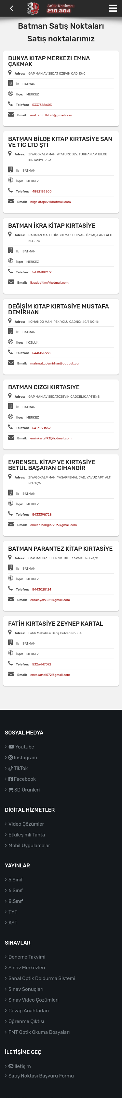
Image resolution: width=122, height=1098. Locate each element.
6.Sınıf (15, 890)
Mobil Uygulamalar (29, 845)
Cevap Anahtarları (28, 1011)
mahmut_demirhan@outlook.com (55, 363)
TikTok (18, 768)
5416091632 (41, 428)
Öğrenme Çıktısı (26, 1021)
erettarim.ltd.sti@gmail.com (51, 115)
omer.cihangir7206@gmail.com (53, 525)
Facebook (22, 779)
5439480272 (42, 272)
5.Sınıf (15, 880)
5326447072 (41, 664)
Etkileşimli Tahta (26, 835)
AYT (12, 923)
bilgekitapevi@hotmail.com (50, 202)
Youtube (21, 747)
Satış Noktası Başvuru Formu (41, 1076)
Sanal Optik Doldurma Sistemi (41, 978)
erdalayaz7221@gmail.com (50, 600)
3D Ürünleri (24, 790)
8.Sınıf (15, 901)
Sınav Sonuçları (25, 989)
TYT (12, 912)
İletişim (19, 1066)
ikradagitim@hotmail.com (49, 283)
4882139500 (42, 191)
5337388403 (42, 105)
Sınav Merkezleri (26, 968)
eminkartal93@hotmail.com (51, 438)
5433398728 (42, 515)
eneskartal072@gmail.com (50, 675)
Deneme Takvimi (27, 957)
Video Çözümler (26, 824)
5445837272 (41, 353)
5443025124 (41, 590)
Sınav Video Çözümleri (33, 1000)
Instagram (22, 758)
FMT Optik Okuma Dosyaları (39, 1032)
